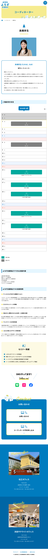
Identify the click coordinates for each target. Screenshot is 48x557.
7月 (44, 109)
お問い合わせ (32, 552)
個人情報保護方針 (23, 552)
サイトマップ (15, 552)
